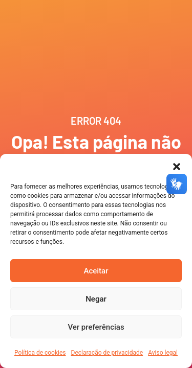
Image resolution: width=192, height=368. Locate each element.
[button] (177, 167)
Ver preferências (96, 327)
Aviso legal (163, 352)
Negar (96, 299)
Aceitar (95, 270)
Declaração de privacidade (107, 352)
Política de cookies (40, 352)
